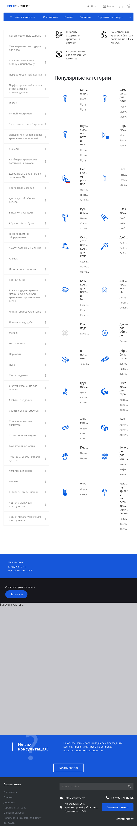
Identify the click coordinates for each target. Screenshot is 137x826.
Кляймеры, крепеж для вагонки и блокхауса (84, 283)
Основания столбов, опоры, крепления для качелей (84, 241)
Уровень (85, 223)
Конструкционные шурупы (84, 91)
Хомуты (124, 408)
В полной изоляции (84, 346)
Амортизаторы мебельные (84, 410)
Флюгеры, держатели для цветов (124, 441)
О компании (12, 770)
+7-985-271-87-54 (122, 783)
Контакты (9, 808)
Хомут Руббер (127, 423)
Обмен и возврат (14, 798)
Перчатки (84, 436)
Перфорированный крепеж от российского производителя (84, 174)
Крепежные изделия (84, 318)
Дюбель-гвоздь (128, 242)
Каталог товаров (15, 819)
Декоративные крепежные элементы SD (124, 279)
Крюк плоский (127, 390)
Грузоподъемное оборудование (84, 375)
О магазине (11, 777)
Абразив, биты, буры (124, 346)
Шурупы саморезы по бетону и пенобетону (84, 134)
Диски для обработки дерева (124, 321)
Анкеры (84, 470)
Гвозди (124, 166)
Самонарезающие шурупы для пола (124, 95)
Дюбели (124, 232)
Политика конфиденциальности (23, 803)
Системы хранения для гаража (124, 379)
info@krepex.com (75, 783)
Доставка (9, 788)
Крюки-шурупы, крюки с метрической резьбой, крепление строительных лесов (124, 485)
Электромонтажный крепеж (124, 206)
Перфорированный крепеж (124, 126)
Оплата (8, 783)
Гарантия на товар (15, 793)
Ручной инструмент (84, 206)
